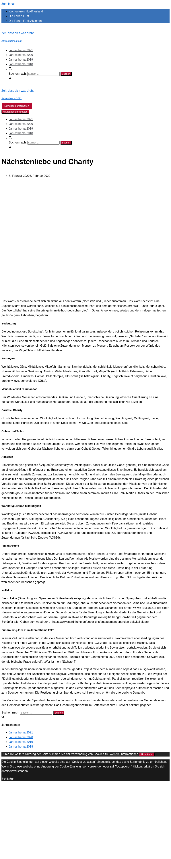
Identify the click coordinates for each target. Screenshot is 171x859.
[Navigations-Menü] (16, 105)
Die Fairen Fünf (19, 16)
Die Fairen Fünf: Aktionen (25, 20)
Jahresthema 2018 (21, 64)
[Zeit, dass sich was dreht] (85, 37)
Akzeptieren (147, 754)
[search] (89, 74)
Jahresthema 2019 (21, 59)
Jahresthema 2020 (21, 54)
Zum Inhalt (8, 3)
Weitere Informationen (124, 754)
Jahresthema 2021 (21, 50)
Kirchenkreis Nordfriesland (26, 11)
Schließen (7, 778)
